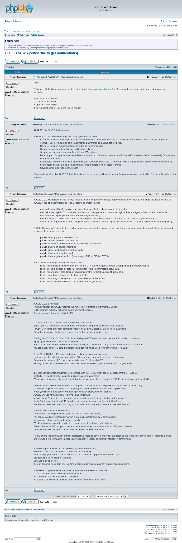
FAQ (163, 21)
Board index (10, 35)
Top (6, 118)
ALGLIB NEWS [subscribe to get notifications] (41, 53)
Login (8, 21)
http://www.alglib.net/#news (97, 89)
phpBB (80, 542)
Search (173, 21)
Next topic (172, 67)
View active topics (33, 31)
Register (18, 21)
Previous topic (161, 67)
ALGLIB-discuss (37, 35)
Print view (10, 67)
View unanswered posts (14, 31)
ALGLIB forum (23, 35)
